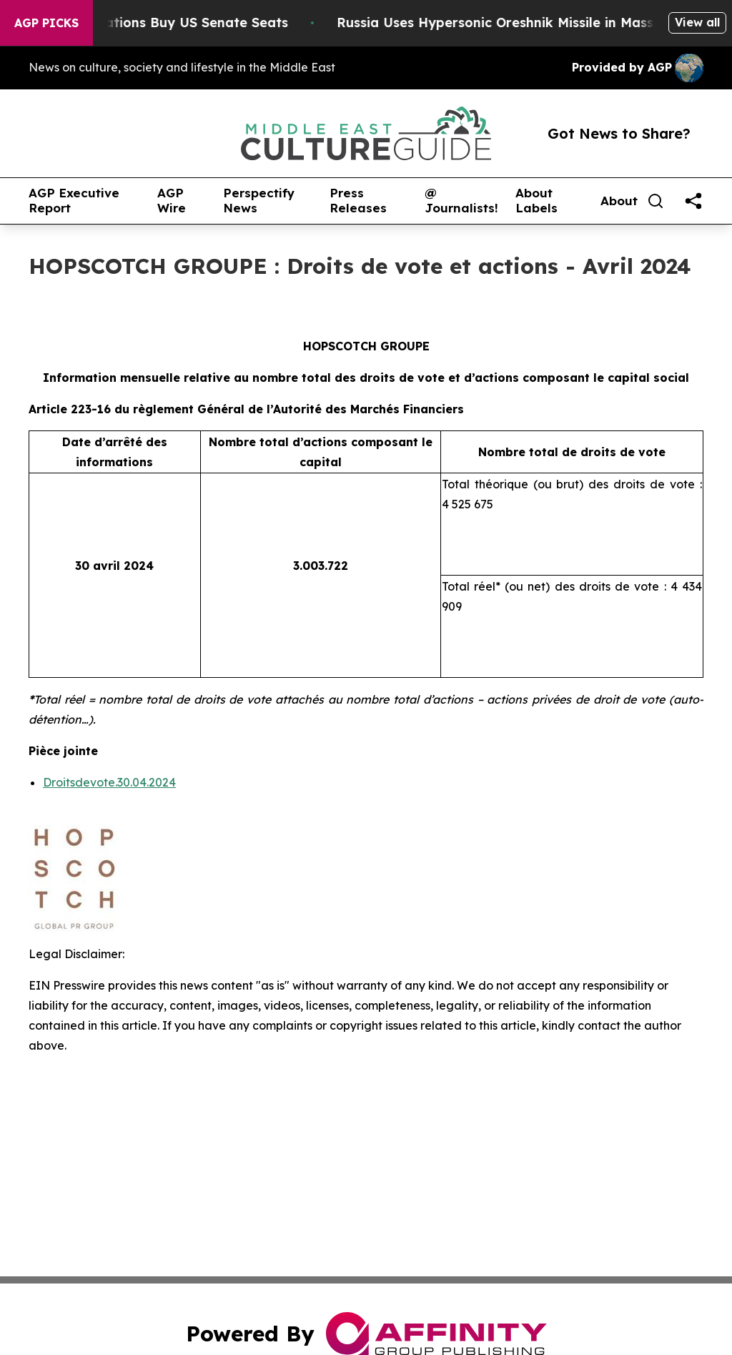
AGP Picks (46, 23)
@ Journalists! (461, 200)
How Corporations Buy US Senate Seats (167, 22)
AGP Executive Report (74, 200)
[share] (693, 201)
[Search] (655, 200)
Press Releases (358, 200)
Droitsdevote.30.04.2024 (109, 782)
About (619, 201)
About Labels (536, 200)
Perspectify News (259, 200)
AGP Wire (171, 200)
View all (697, 22)
